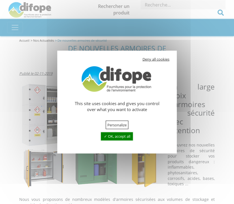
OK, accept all (117, 136)
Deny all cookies (155, 59)
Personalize (117, 125)
